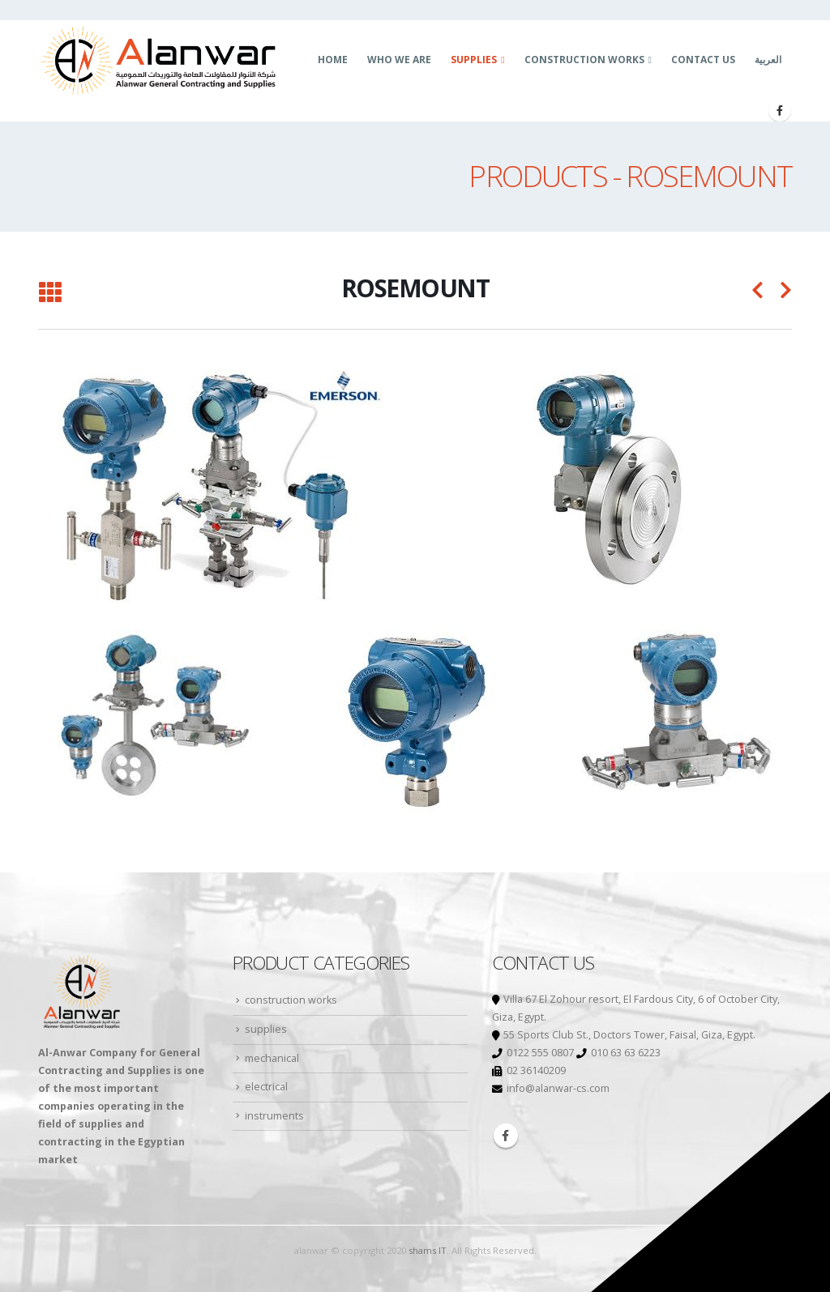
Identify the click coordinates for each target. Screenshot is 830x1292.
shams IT (428, 1250)
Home (333, 59)
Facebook (506, 1136)
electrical (266, 1087)
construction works (584, 59)
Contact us (703, 59)
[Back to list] (50, 293)
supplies (474, 59)
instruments (274, 1116)
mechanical (272, 1058)
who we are (399, 59)
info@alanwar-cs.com (558, 1088)
